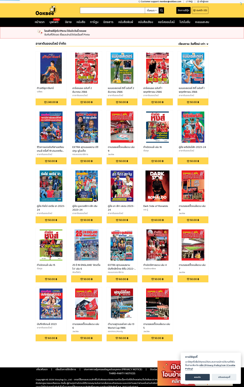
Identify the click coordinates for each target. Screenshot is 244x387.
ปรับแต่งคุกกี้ (224, 377)
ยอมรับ (197, 377)
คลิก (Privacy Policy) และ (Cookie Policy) (210, 367)
